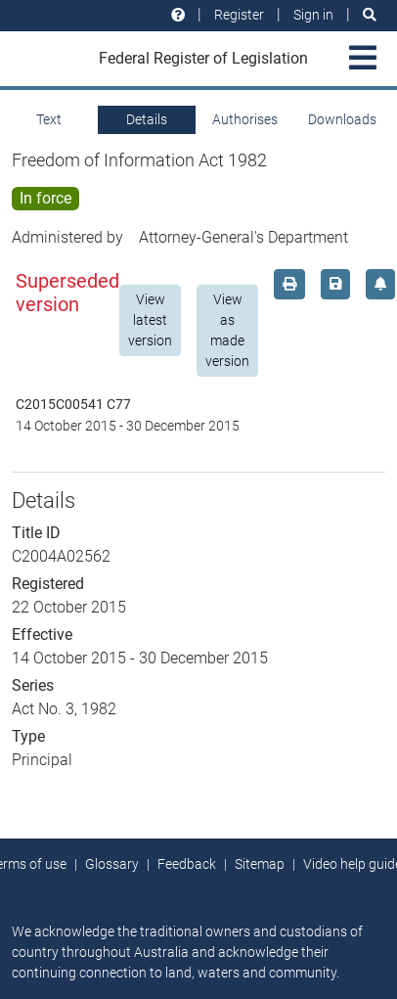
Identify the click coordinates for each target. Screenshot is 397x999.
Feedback (186, 864)
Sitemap (260, 864)
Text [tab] (49, 119)
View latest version (150, 320)
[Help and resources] (178, 15)
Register (239, 15)
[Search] (369, 15)
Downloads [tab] (342, 119)
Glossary (112, 864)
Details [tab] (146, 119)
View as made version (227, 330)
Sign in (313, 15)
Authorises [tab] (245, 119)
